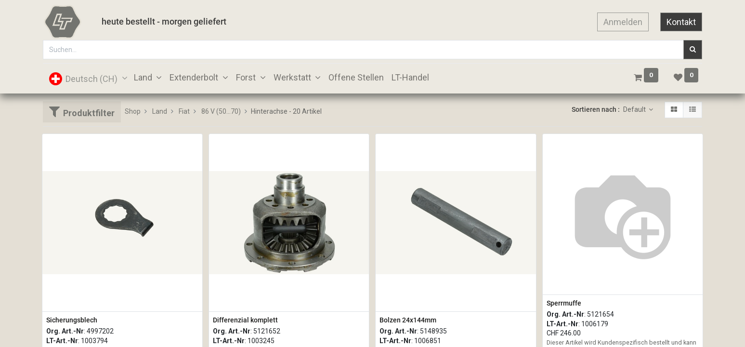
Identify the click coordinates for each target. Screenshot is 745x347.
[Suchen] (692, 49)
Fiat (184, 111)
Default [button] (635, 109)
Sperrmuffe (564, 303)
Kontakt (681, 22)
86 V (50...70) (221, 111)
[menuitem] (356, 77)
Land (159, 111)
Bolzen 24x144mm (407, 320)
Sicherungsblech (71, 320)
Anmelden (622, 22)
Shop (133, 111)
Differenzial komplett (245, 320)
